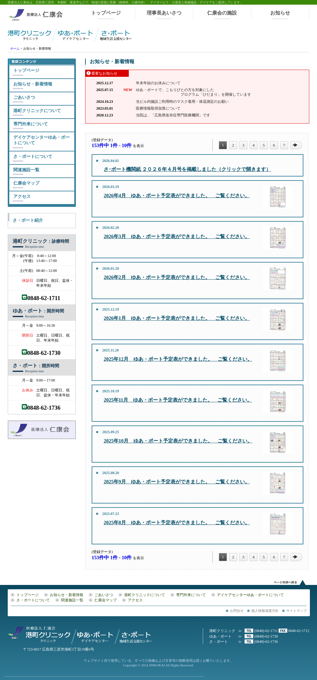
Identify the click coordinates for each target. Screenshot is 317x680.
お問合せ (237, 610)
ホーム (15, 48)
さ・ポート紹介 (28, 220)
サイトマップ (296, 610)
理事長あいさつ (164, 12)
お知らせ (280, 12)
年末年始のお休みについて (158, 83)
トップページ (106, 12)
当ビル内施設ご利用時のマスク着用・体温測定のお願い (182, 101)
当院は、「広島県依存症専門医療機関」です (173, 115)
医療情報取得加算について (158, 108)
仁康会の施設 (222, 12)
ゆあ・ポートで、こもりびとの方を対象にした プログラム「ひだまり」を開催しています (193, 92)
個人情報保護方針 (265, 610)
